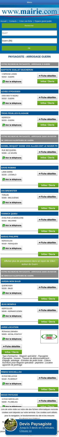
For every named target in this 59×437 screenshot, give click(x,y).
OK (29, 48)
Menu (29, 2)
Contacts (13, 21)
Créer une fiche (25, 21)
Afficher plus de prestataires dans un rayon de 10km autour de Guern (29, 262)
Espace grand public (43, 21)
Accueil (3, 21)
